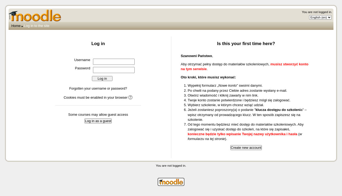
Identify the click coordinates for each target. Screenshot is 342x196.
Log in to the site (36, 26)
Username (82, 60)
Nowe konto (227, 85)
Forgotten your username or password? (98, 88)
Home (16, 26)
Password (82, 68)
